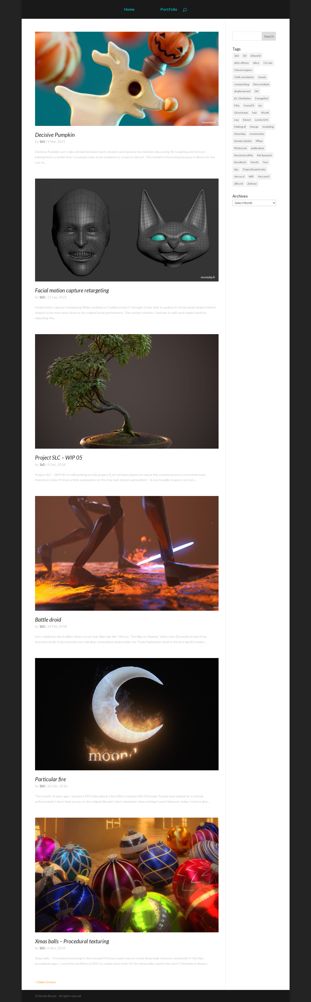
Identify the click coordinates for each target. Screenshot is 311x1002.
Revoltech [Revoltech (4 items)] (240, 162)
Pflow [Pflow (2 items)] (259, 141)
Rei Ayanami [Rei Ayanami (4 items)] (264, 155)
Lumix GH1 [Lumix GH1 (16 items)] (261, 119)
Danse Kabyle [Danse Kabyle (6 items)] (261, 84)
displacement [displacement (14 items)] (242, 91)
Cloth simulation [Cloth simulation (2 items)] (244, 77)
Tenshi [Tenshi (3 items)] (254, 162)
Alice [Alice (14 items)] (256, 63)
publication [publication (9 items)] (257, 148)
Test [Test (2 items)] (265, 162)
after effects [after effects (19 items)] (241, 63)
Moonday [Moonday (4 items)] (240, 133)
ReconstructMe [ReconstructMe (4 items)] (243, 155)
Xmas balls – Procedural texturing (72, 941)
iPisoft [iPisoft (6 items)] (265, 112)
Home (129, 10)
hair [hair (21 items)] (254, 112)
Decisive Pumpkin (55, 134)
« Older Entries (45, 982)
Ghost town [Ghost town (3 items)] (241, 112)
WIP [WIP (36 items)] (251, 176)
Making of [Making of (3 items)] (240, 126)
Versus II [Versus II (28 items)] (239, 176)
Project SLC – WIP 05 (58, 457)
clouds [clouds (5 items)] (262, 77)
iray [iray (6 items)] (236, 119)
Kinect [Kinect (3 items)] (247, 119)
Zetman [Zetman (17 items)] (252, 183)
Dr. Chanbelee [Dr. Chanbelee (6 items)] (242, 98)
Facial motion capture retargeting (72, 290)
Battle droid (48, 619)
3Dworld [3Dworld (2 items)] (255, 55)
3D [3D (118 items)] (244, 55)
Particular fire (50, 779)
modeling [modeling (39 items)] (268, 126)
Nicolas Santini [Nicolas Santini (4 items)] (243, 141)
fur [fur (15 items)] (260, 105)
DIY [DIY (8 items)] (257, 91)
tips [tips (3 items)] (236, 169)
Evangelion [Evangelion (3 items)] (261, 98)
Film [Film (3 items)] (237, 105)
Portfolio (169, 10)
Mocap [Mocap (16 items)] (254, 126)
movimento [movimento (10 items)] (257, 133)
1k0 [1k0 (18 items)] (236, 55)
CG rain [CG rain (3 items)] (267, 63)
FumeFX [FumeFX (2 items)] (249, 105)
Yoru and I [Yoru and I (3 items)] (263, 176)
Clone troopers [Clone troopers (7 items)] (243, 70)
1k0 (42, 142)
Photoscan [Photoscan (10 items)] (240, 148)
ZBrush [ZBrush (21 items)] (238, 183)
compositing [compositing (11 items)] (241, 84)
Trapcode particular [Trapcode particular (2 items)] (254, 169)
